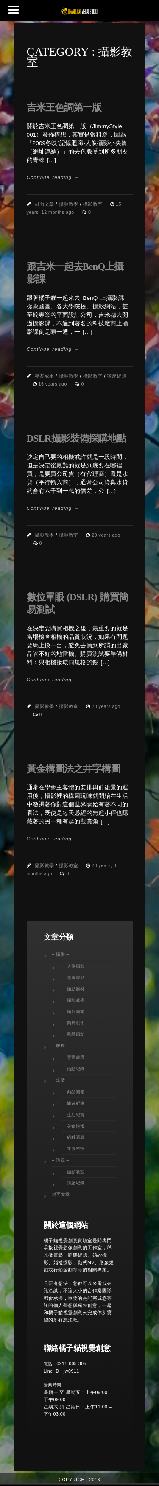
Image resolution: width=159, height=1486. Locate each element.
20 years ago (106, 534)
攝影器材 (76, 988)
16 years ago (54, 383)
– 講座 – (60, 1160)
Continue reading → (53, 177)
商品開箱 (76, 1091)
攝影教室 (93, 204)
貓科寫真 (76, 1137)
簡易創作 (76, 1023)
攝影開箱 (76, 1011)
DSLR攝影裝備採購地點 (76, 438)
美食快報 (76, 1126)
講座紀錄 (116, 375)
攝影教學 (68, 204)
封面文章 (44, 204)
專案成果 (44, 375)
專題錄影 (76, 977)
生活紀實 (76, 1114)
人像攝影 (76, 966)
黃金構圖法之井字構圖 (73, 768)
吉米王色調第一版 (64, 107)
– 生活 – (60, 1079)
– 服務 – (60, 1045)
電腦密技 (76, 1148)
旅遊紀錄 (76, 1103)
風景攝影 (76, 1034)
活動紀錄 (76, 1068)
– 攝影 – (60, 954)
